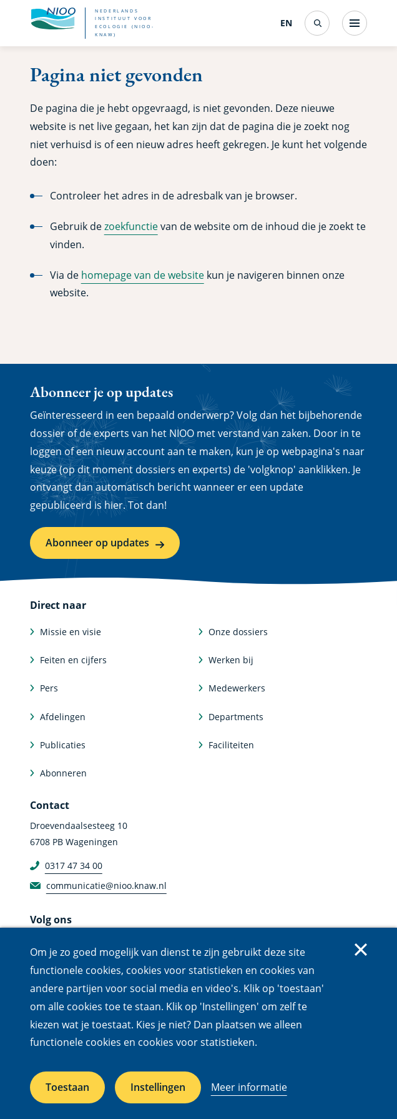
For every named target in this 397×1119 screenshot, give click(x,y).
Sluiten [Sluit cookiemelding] (361, 949)
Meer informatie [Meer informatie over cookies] (249, 1087)
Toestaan (67, 1087)
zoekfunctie (131, 226)
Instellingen (157, 1087)
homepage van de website (142, 275)
